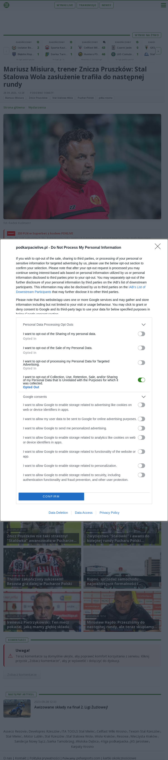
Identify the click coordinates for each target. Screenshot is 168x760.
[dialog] (84, 380)
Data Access (84, 512)
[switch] (141, 334)
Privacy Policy (109, 512)
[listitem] (84, 324)
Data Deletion (58, 512)
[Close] (159, 247)
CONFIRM (51, 496)
